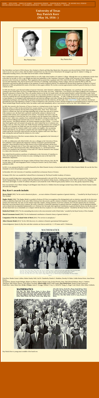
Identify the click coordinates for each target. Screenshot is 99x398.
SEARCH (66, 5)
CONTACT (57, 5)
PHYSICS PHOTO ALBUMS (11, 5)
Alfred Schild (72, 100)
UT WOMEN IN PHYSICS (30, 5)
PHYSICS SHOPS (46, 5)
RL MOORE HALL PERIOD (77, 3)
